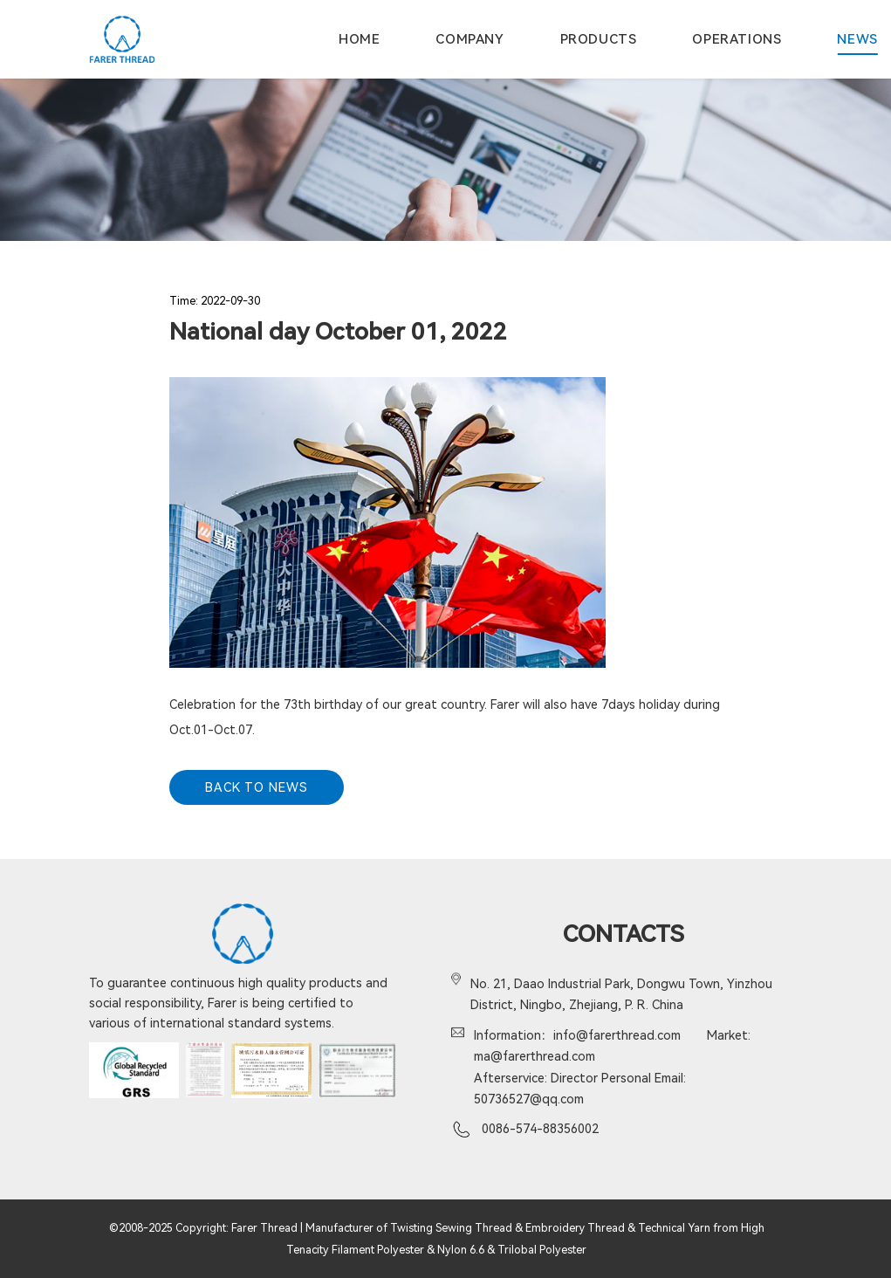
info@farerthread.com (617, 1035)
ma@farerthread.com (534, 1056)
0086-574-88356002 (540, 1129)
